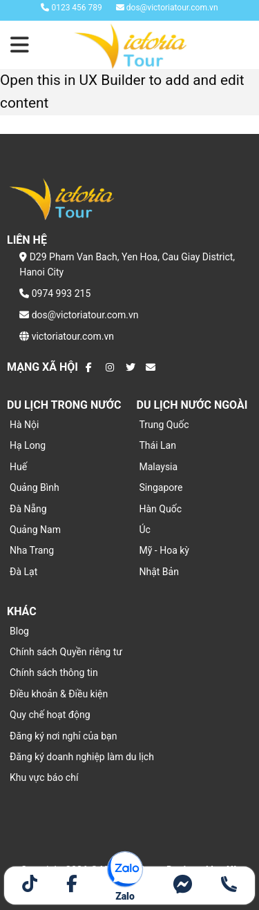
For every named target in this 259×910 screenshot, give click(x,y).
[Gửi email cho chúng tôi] (150, 367)
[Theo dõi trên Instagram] (110, 367)
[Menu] (20, 45)
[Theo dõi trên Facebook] (90, 367)
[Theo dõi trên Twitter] (130, 367)
